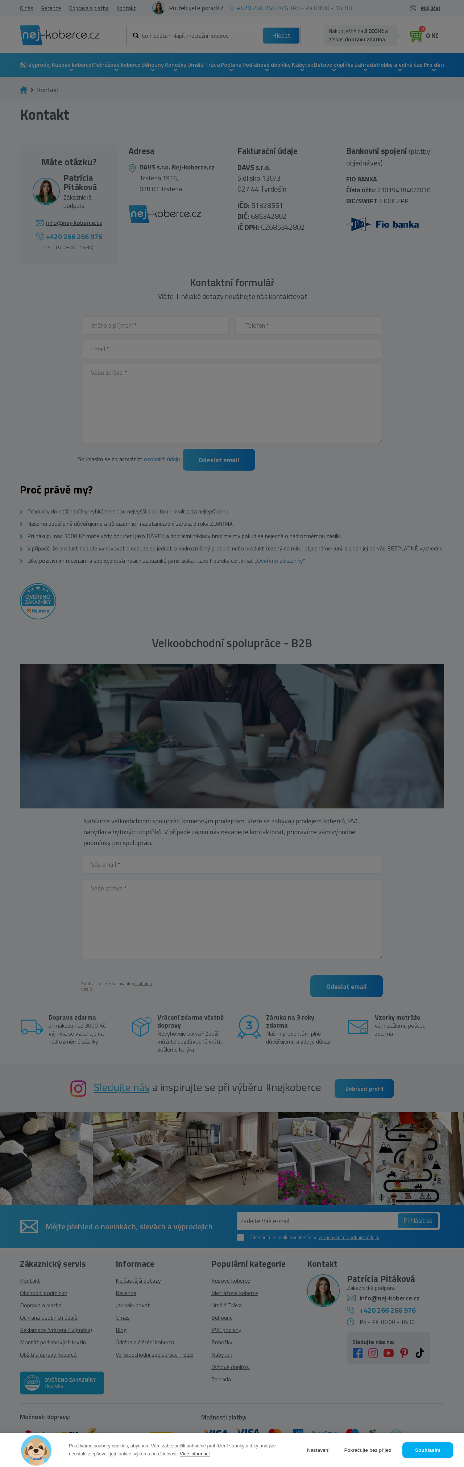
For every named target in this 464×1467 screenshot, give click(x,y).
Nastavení (318, 1450)
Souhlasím (427, 1450)
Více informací (195, 1453)
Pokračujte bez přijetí (368, 1450)
